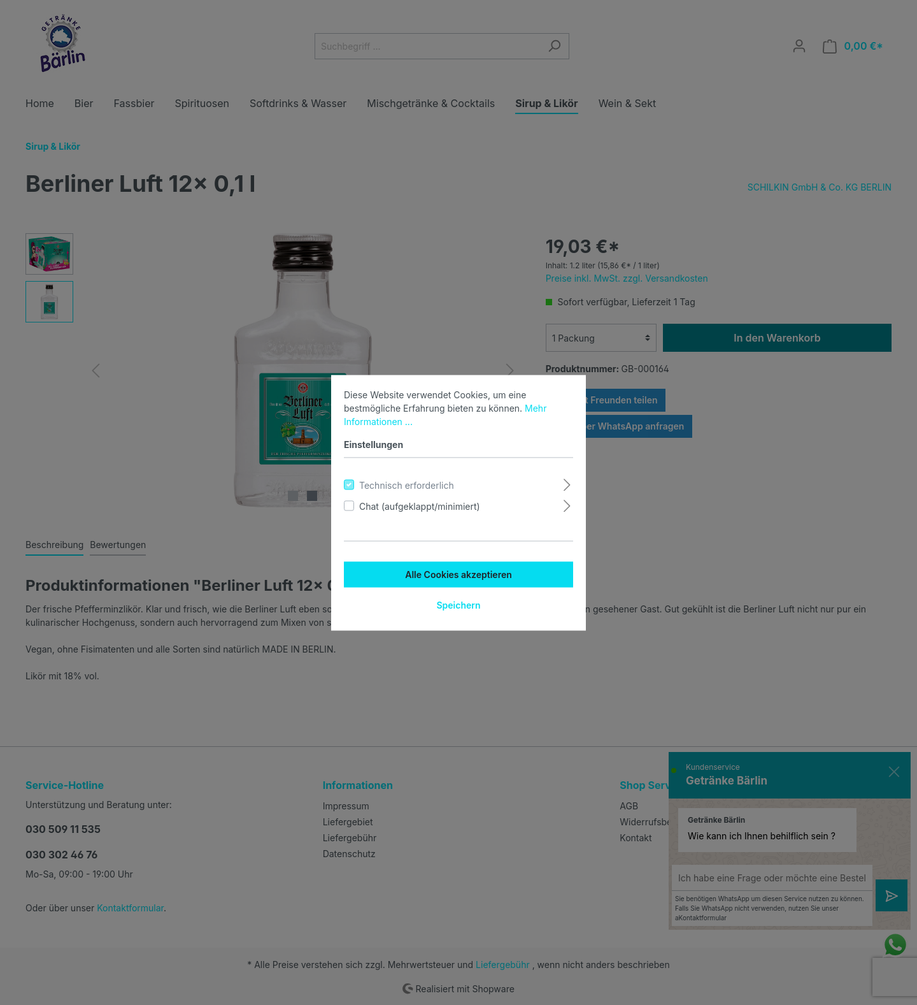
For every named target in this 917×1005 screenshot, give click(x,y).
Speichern (458, 604)
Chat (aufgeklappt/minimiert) (419, 505)
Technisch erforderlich (406, 484)
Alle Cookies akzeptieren (458, 573)
